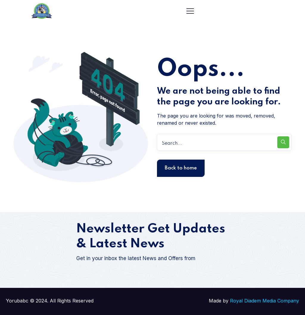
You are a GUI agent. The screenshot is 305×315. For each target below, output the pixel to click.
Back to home (181, 168)
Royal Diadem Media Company (264, 301)
